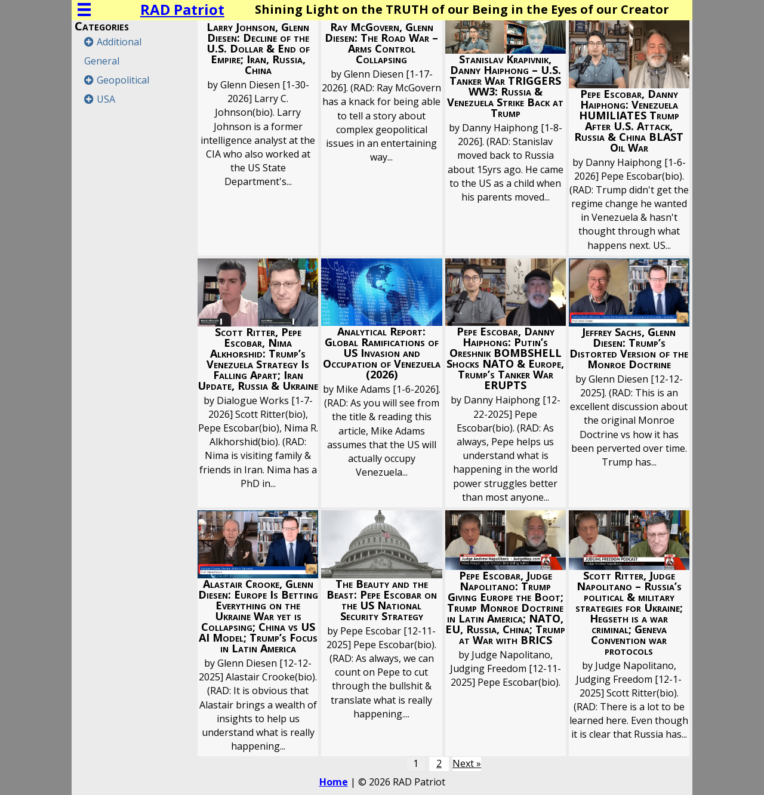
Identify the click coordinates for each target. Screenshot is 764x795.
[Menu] (84, 9)
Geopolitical (123, 80)
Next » (466, 763)
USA (106, 99)
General (101, 60)
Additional (119, 41)
